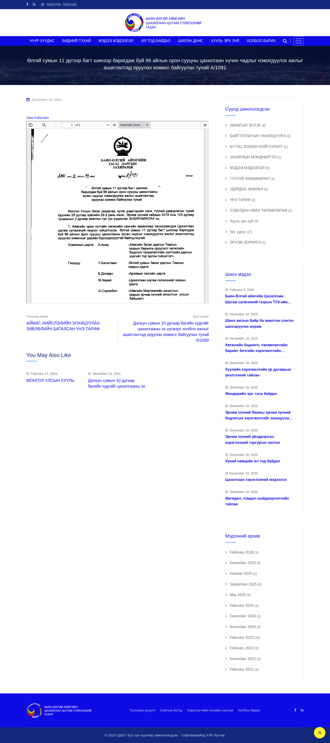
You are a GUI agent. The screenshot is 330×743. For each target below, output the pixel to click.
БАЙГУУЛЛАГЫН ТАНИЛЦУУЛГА (258, 136)
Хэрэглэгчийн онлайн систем (210, 710)
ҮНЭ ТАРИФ (240, 200)
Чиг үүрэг (238, 232)
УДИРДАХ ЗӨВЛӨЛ (246, 189)
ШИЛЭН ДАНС (190, 41)
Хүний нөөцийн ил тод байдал (252, 461)
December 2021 (243, 659)
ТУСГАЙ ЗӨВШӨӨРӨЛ (250, 179)
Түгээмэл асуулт (142, 710)
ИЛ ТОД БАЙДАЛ (155, 41)
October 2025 (241, 573)
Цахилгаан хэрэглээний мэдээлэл (256, 480)
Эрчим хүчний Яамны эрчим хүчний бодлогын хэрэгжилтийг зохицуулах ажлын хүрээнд (258, 418)
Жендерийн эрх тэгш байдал (251, 394)
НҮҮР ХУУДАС (42, 41)
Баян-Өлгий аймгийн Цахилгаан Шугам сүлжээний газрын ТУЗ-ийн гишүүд (256, 302)
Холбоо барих (249, 710)
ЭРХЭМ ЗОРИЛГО (245, 242)
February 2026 (242, 552)
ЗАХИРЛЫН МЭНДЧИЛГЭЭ (253, 157)
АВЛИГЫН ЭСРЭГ (245, 125)
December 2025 (243, 563)
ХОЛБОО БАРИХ (261, 41)
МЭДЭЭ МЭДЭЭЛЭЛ (116, 41)
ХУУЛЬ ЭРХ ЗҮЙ (225, 41)
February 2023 (242, 637)
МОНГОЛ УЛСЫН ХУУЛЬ (50, 380)
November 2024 (243, 627)
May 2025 (238, 595)
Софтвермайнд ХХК (197, 735)
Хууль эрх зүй (241, 221)
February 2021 (242, 669)
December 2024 (243, 616)
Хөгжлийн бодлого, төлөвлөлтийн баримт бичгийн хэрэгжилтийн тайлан (256, 351)
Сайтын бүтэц (171, 710)
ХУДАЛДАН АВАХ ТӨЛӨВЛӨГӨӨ (259, 210)
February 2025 (242, 605)
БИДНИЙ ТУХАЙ (76, 41)
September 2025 (243, 584)
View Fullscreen (37, 118)
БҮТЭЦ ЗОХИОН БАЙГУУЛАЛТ (256, 147)
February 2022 (242, 648)
